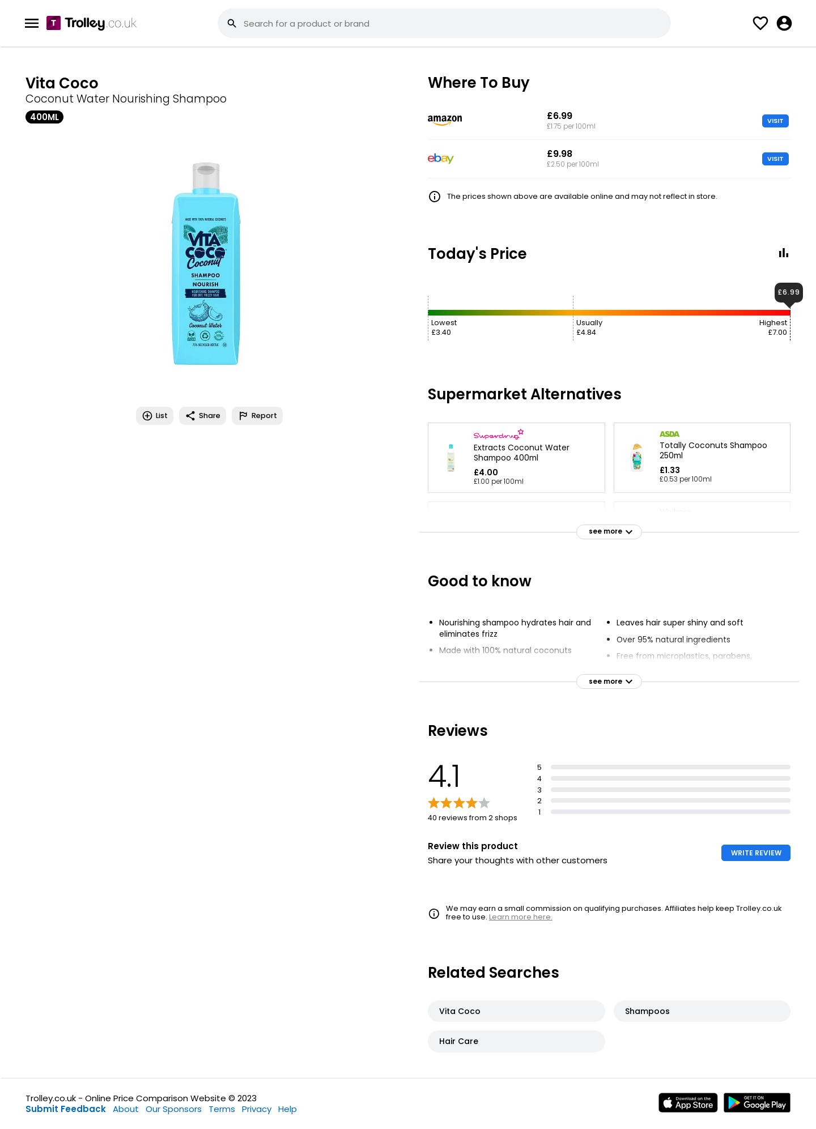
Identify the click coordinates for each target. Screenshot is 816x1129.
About (126, 1109)
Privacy (256, 1109)
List (155, 415)
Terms (222, 1109)
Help (287, 1109)
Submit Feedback (66, 1109)
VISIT (775, 120)
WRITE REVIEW (756, 853)
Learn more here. (520, 916)
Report (257, 415)
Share (202, 415)
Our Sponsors (174, 1109)
